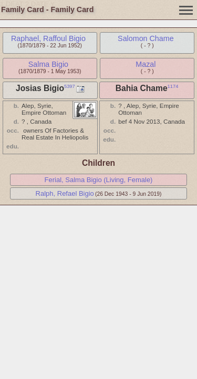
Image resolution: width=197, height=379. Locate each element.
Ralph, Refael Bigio (65, 193)
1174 (173, 86)
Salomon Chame (146, 38)
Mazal (145, 64)
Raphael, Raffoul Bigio (48, 38)
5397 (69, 86)
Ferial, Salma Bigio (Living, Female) (99, 180)
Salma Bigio (48, 64)
